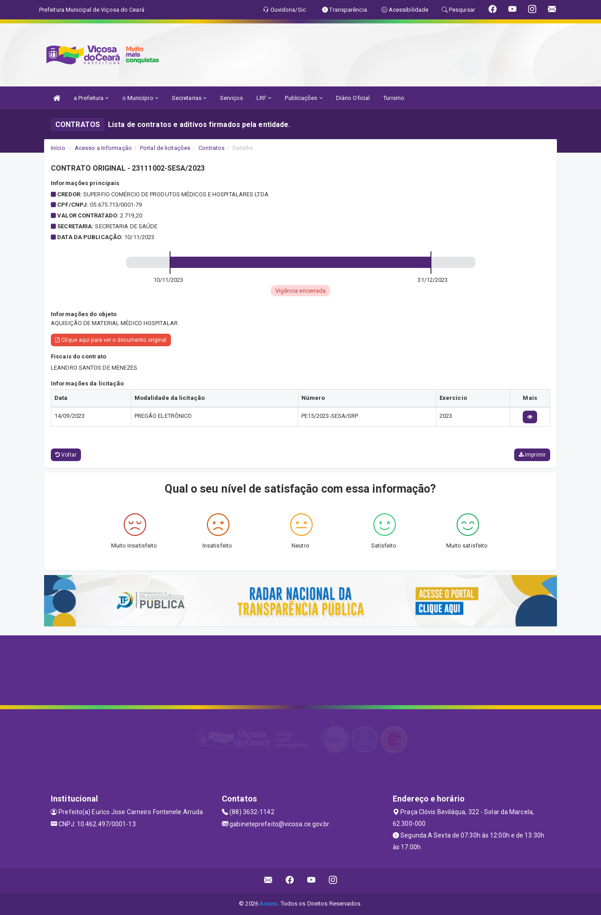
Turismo (393, 98)
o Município (140, 98)
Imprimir (532, 455)
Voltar (65, 455)
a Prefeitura (91, 98)
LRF (264, 98)
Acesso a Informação (103, 148)
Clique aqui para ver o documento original (110, 340)
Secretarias (189, 98)
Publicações (303, 98)
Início (58, 148)
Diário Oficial (353, 98)
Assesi (269, 903)
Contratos (211, 148)
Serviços (231, 98)
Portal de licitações (165, 148)
